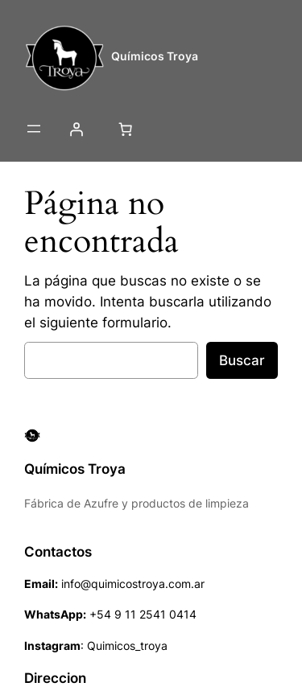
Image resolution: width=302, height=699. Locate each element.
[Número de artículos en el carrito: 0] (125, 129)
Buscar (242, 360)
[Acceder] (76, 129)
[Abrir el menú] (33, 128)
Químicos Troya (154, 56)
